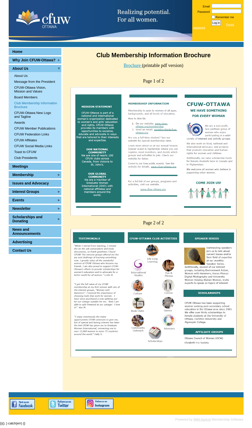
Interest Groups (26, 192)
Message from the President (34, 82)
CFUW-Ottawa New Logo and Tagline (32, 115)
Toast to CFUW (25, 152)
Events (18, 200)
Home (17, 52)
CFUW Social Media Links (33, 146)
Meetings (20, 166)
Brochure (133, 65)
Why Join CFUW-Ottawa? (34, 60)
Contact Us (22, 250)
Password (203, 11)
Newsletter (22, 208)
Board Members (26, 97)
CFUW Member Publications (34, 128)
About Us (21, 68)
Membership (23, 175)
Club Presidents (25, 158)
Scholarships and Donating (27, 219)
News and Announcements (27, 231)
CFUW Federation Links (31, 134)
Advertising (22, 242)
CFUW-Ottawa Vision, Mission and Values (30, 89)
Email (205, 6)
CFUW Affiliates (25, 140)
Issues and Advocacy (31, 183)
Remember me (225, 17)
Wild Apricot (202, 419)
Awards (19, 122)
